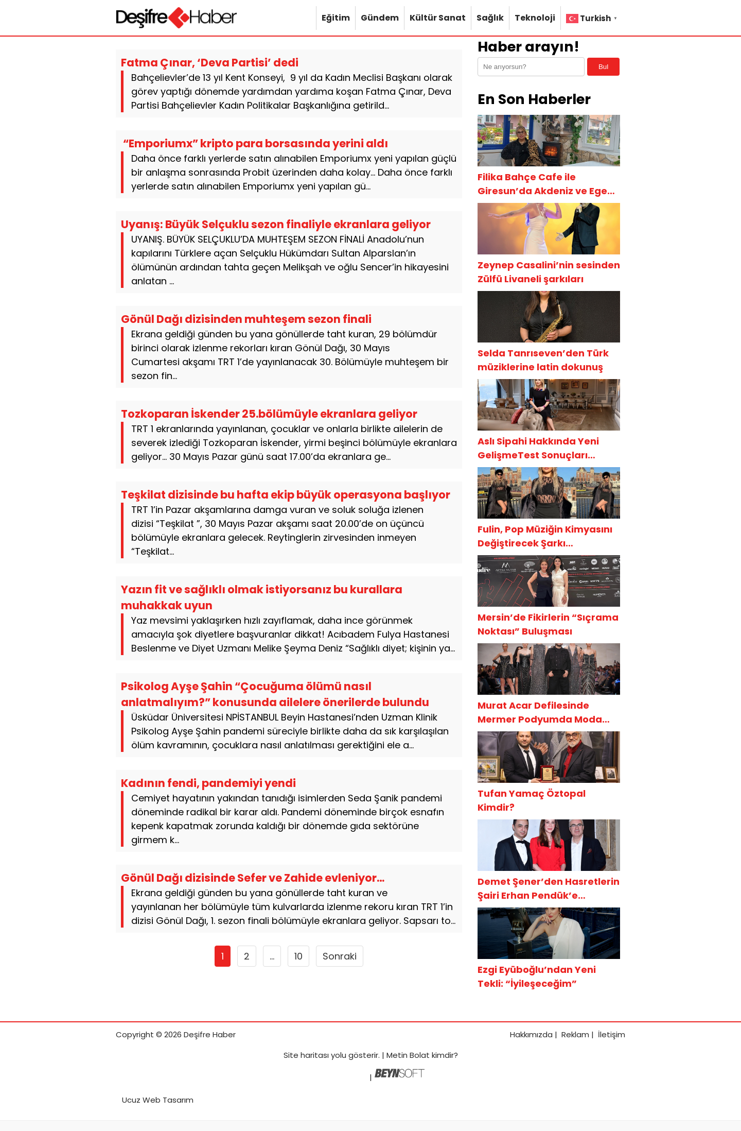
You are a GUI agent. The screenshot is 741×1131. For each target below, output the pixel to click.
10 (298, 956)
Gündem (380, 18)
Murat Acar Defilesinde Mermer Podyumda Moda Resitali (540, 712)
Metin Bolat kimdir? (422, 1055)
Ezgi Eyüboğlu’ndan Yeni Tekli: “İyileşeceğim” (537, 976)
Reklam (575, 1034)
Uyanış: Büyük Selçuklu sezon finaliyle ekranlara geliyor (276, 224)
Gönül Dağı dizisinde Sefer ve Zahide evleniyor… (252, 877)
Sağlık (490, 18)
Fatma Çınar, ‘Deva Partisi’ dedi (209, 62)
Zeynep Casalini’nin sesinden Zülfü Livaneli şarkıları (549, 272)
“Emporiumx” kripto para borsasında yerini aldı (254, 143)
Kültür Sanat (438, 18)
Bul (603, 67)
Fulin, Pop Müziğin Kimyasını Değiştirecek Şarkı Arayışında (545, 536)
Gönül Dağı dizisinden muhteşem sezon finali (246, 319)
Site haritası (306, 1055)
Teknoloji (535, 18)
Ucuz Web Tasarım (157, 1099)
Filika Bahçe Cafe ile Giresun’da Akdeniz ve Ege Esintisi (542, 184)
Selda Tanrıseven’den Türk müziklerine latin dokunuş (543, 360)
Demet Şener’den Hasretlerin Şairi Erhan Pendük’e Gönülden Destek (549, 888)
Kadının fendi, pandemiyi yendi (208, 783)
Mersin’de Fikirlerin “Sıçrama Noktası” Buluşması (548, 624)
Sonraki (340, 956)
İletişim (611, 1034)
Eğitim (336, 18)
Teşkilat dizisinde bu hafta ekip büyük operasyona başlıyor (285, 494)
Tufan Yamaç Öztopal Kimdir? (532, 800)
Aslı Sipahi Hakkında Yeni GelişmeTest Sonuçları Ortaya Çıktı (538, 448)
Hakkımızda (531, 1034)
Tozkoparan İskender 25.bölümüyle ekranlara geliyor (269, 413)
